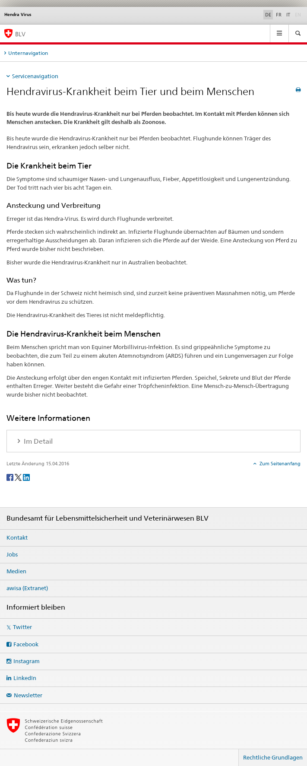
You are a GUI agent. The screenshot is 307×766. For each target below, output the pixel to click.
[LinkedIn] (26, 477)
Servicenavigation (35, 76)
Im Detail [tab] (37, 441)
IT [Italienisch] (288, 15)
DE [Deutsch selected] (268, 15)
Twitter (22, 626)
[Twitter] (19, 477)
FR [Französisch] (279, 15)
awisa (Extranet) (27, 588)
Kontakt (17, 537)
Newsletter (28, 695)
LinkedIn (24, 677)
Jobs (12, 554)
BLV (20, 34)
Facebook (25, 644)
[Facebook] (10, 477)
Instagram (26, 661)
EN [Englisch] (299, 14)
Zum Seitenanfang (279, 464)
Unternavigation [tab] (28, 53)
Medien (16, 571)
